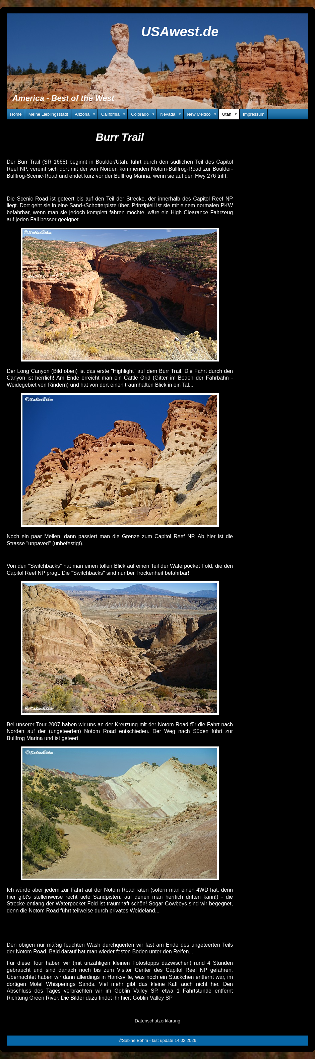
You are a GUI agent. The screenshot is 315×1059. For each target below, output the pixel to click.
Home (16, 114)
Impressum (253, 114)
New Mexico (203, 114)
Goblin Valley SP (153, 998)
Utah (231, 114)
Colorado (144, 114)
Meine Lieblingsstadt (48, 114)
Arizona (86, 114)
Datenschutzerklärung (157, 1020)
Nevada (171, 114)
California (114, 114)
